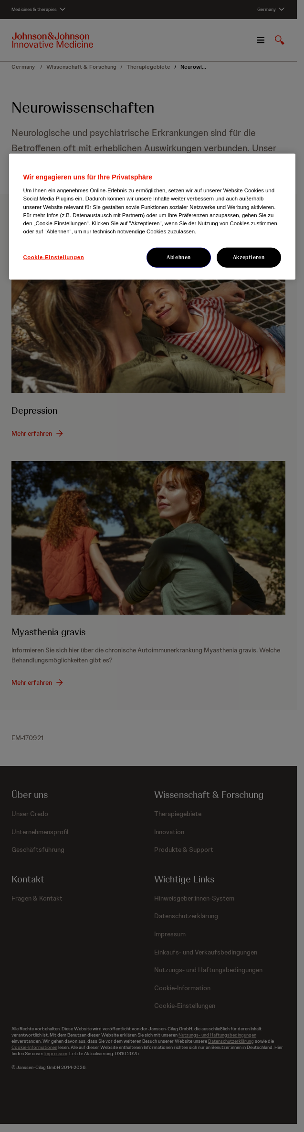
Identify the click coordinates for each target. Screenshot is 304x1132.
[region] (152, 216)
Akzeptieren (248, 256)
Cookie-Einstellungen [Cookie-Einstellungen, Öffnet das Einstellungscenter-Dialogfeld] (53, 257)
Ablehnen (179, 256)
